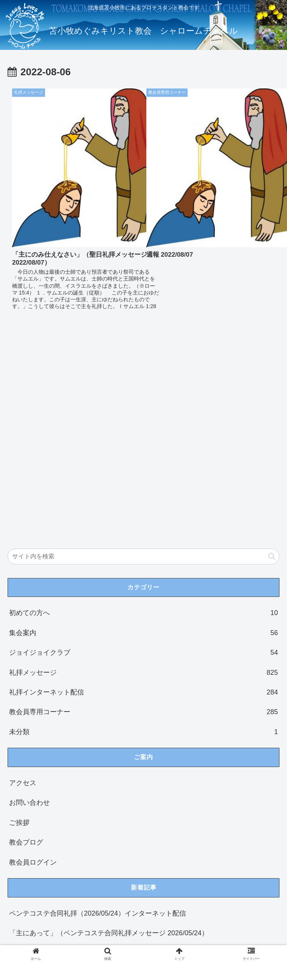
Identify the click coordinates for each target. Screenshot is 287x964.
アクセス (22, 573)
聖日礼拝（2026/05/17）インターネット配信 (77, 763)
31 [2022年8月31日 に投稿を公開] (83, 862)
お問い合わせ (29, 593)
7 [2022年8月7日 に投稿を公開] (18, 839)
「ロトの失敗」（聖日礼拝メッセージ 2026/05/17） (88, 783)
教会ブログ (26, 633)
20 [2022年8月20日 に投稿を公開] (147, 847)
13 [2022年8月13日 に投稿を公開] (147, 839)
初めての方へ (143, 404)
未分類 (143, 522)
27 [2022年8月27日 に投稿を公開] (147, 854)
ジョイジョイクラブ (143, 443)
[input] (143, 347)
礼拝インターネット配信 (143, 483)
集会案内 (143, 423)
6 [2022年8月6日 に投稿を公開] (147, 832)
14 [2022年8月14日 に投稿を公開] (18, 847)
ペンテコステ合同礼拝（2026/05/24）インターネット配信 (97, 704)
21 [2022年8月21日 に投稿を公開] (18, 854)
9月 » (37, 880)
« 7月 (16, 880)
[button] (271, 347)
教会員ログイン (33, 653)
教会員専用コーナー (143, 503)
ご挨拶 (19, 613)
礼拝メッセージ (143, 463)
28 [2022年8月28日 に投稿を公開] (18, 862)
